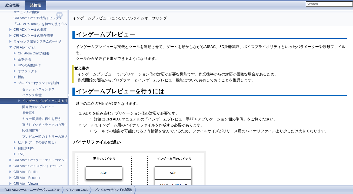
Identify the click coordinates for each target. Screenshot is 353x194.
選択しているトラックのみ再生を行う (49, 125)
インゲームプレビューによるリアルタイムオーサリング (62, 101)
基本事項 (24, 59)
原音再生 (28, 113)
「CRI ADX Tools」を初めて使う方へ (40, 24)
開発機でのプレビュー (38, 107)
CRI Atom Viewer (26, 184)
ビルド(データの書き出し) (37, 142)
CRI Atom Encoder (27, 178)
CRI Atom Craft (24, 47)
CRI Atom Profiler (26, 172)
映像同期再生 (32, 131)
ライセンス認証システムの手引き (38, 41)
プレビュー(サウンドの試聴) (38, 83)
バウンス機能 (32, 95)
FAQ (21, 154)
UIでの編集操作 (29, 65)
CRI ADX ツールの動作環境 (33, 35)
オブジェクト (27, 71)
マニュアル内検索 (26, 12)
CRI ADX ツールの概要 (30, 30)
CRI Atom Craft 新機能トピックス (38, 18)
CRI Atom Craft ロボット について (38, 166)
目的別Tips (26, 148)
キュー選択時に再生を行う (41, 119)
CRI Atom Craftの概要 (33, 53)
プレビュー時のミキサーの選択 (45, 136)
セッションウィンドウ (38, 89)
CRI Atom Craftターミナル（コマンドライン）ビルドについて (59, 160)
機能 (21, 77)
